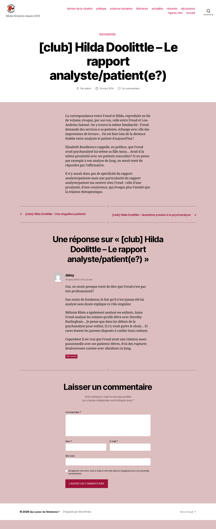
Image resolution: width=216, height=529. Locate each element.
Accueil (190, 15)
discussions (188, 10)
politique (101, 10)
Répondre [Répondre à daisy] (71, 365)
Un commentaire (131, 93)
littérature (142, 10)
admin (87, 93)
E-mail (114, 450)
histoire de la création (80, 10)
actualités (157, 10)
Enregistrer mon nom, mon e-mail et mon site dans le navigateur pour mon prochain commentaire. (108, 481)
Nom (68, 450)
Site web (70, 464)
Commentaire (73, 421)
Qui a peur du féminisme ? (46, 520)
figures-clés (175, 15)
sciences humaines (121, 10)
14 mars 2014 (106, 93)
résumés (172, 10)
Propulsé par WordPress (80, 520)
